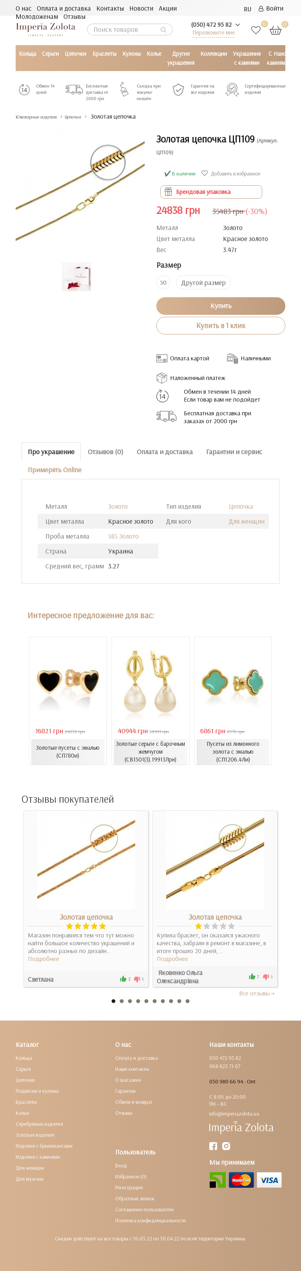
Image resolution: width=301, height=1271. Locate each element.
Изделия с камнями (38, 1156)
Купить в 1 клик (220, 325)
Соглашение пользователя (144, 1209)
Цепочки (75, 53)
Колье (154, 53)
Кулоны (131, 53)
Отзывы (74, 16)
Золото (118, 506)
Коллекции (213, 53)
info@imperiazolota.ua (234, 1113)
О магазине (128, 1079)
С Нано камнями (277, 58)
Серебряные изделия (39, 1123)
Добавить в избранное (231, 173)
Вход (121, 1165)
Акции (168, 8)
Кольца (27, 53)
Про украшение (51, 451)
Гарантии (125, 1090)
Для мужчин (30, 1178)
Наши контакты (132, 1068)
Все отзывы (257, 993)
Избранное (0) (131, 1176)
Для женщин (247, 521)
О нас (23, 8)
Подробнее (43, 958)
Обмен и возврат (133, 1101)
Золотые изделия (35, 1134)
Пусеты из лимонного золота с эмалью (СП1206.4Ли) (233, 751)
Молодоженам (37, 16)
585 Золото (123, 535)
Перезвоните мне (213, 32)
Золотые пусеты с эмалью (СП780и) (68, 751)
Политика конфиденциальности (150, 1220)
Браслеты (104, 53)
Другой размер (203, 282)
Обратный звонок (134, 1198)
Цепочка (241, 506)
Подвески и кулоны (37, 1090)
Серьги (50, 53)
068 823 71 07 (224, 1065)
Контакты (110, 8)
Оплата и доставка (64, 8)
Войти (271, 8)
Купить (221, 305)
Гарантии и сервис (234, 451)
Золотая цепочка (86, 916)
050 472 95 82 (225, 1057)
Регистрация (129, 1187)
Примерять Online (55, 469)
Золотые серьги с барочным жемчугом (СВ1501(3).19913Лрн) (150, 751)
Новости (141, 8)
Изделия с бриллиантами (44, 1145)
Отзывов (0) (105, 451)
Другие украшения (180, 58)
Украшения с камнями (247, 58)
